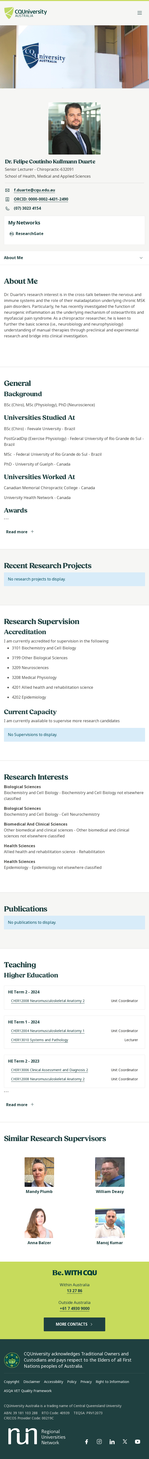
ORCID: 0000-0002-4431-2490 (41, 199)
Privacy (86, 1381)
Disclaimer (31, 1381)
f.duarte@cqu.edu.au (34, 190)
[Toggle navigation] (139, 13)
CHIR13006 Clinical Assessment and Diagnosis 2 (49, 1069)
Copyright (11, 1381)
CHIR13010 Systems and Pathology (39, 1039)
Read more (20, 532)
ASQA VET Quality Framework (28, 1390)
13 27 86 (74, 1291)
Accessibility (53, 1381)
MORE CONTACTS (74, 1324)
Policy (71, 1381)
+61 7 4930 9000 (74, 1308)
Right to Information (112, 1381)
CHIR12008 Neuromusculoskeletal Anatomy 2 (48, 1000)
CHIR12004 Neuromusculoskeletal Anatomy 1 (48, 1030)
